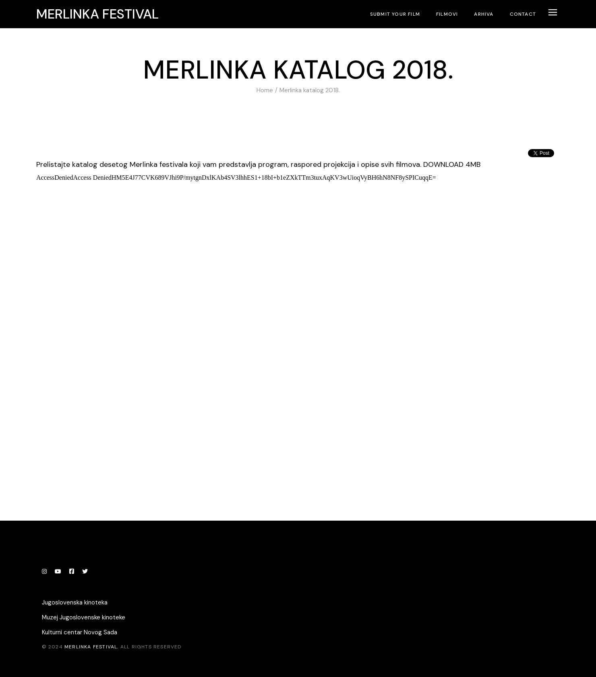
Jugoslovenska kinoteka (75, 602)
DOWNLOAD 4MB (451, 164)
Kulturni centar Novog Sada (79, 632)
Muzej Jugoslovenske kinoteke (83, 617)
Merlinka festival (97, 14)
